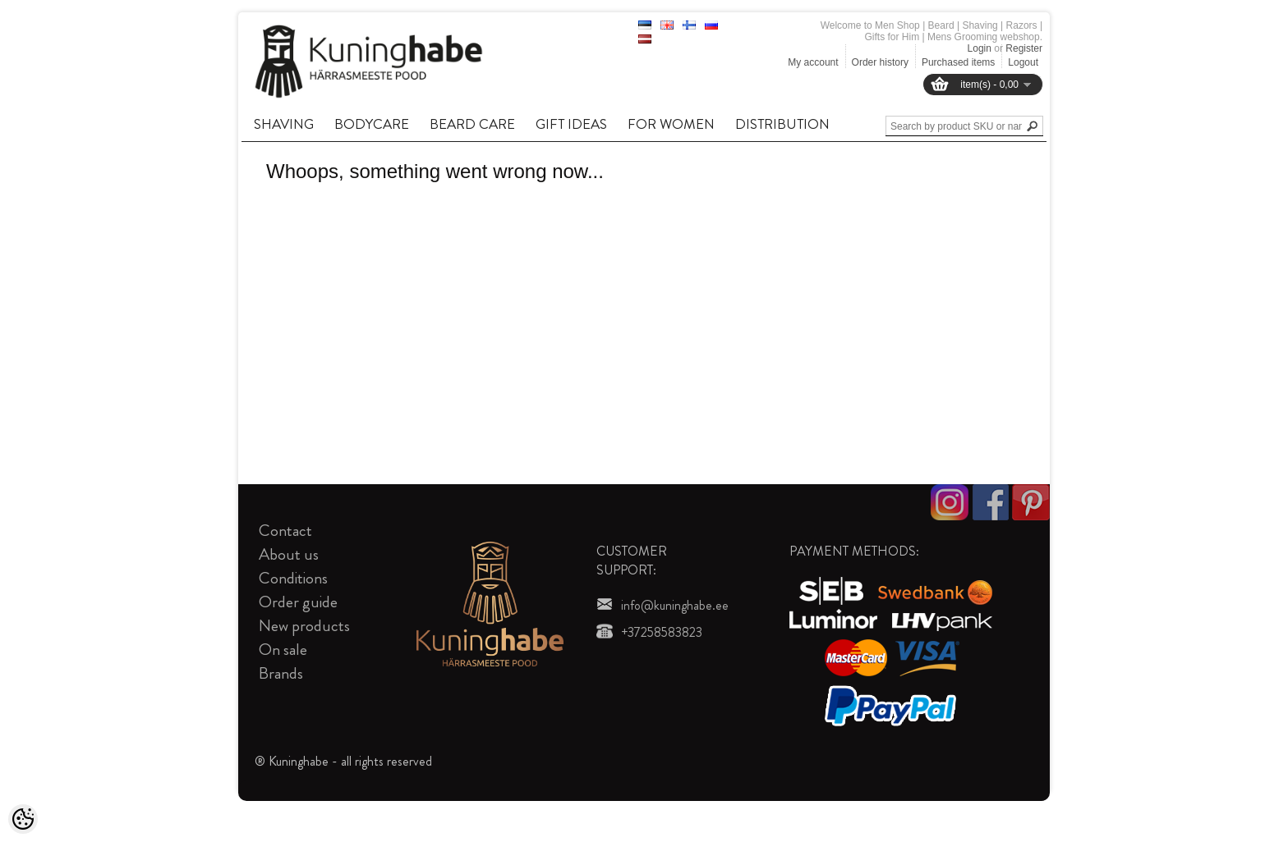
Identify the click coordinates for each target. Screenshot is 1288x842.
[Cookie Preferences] (23, 819)
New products (304, 626)
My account (813, 62)
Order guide (298, 602)
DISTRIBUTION (782, 124)
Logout (1023, 62)
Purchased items (958, 62)
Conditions (293, 578)
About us (289, 554)
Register (1023, 48)
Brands (281, 673)
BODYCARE (371, 124)
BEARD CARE (472, 124)
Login (979, 48)
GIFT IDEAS (571, 124)
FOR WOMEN (671, 124)
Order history (880, 62)
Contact (285, 530)
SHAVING (284, 124)
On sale (283, 649)
